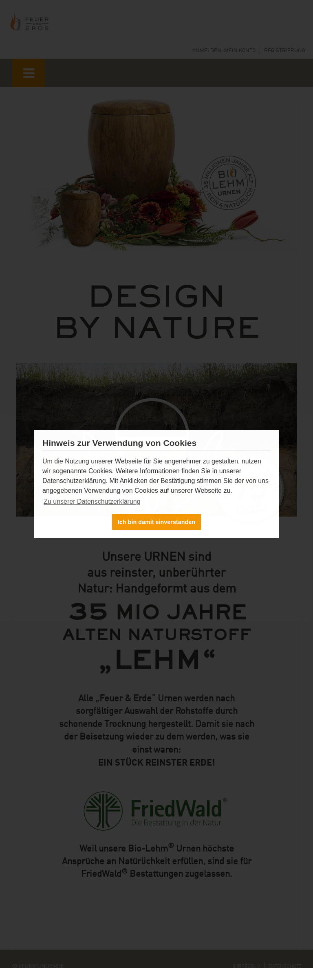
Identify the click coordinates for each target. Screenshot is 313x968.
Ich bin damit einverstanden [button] (156, 522)
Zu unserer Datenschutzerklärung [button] (92, 501)
